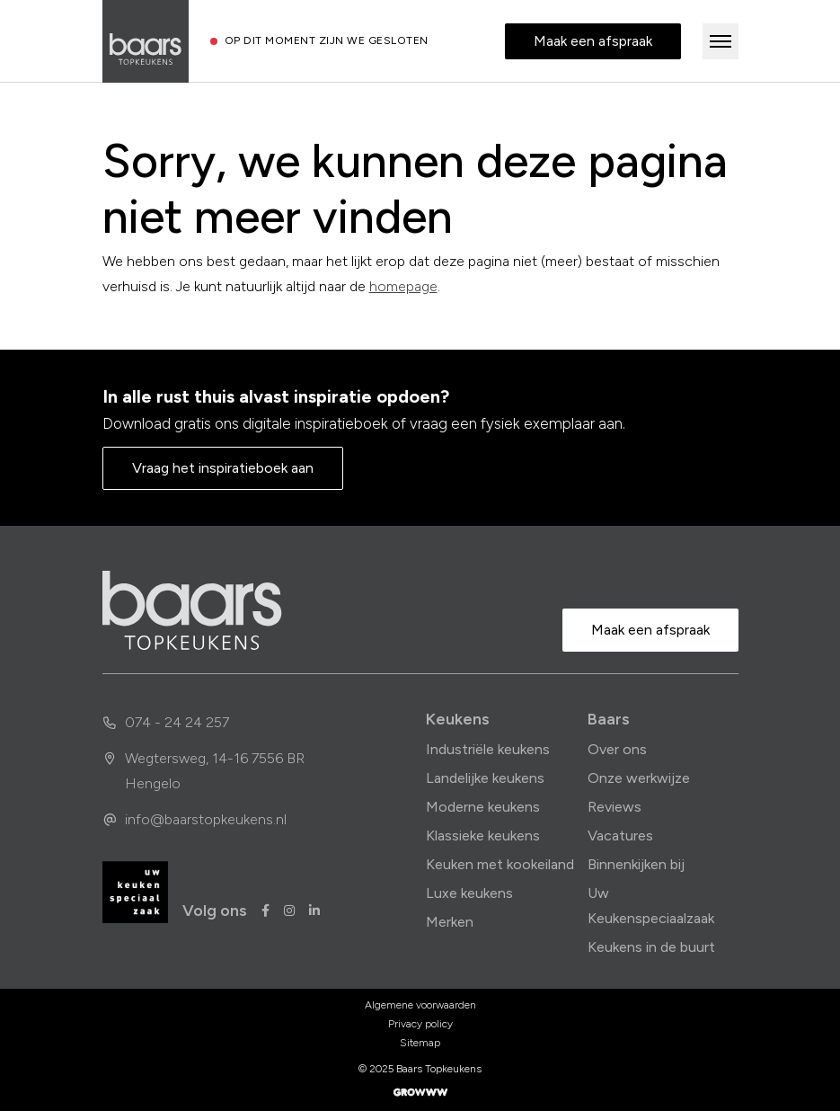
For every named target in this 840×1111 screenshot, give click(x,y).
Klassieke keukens (483, 835)
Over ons (617, 749)
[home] (192, 610)
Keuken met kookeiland (500, 864)
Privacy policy (420, 1024)
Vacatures (620, 835)
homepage (403, 286)
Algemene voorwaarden (420, 1005)
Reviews (614, 806)
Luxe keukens (469, 893)
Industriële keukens (488, 749)
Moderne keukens (483, 806)
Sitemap (420, 1042)
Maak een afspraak (593, 40)
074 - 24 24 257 (166, 722)
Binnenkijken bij (636, 864)
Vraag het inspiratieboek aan (223, 467)
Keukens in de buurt (651, 946)
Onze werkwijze (639, 778)
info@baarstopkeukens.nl (194, 819)
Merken (449, 921)
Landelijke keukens (485, 778)
